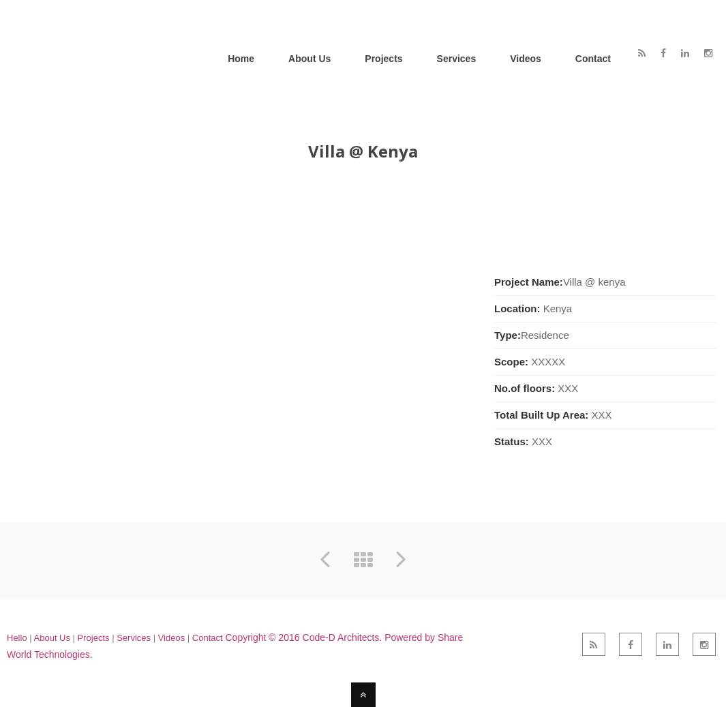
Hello (17, 638)
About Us (52, 638)
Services (135, 638)
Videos (171, 638)
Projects (94, 638)
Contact (207, 638)
